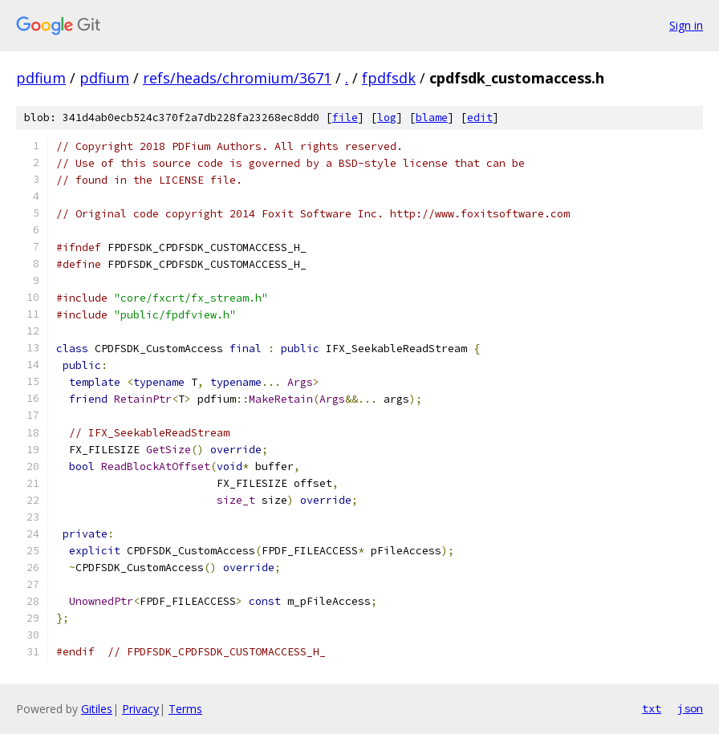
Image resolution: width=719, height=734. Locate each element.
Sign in (686, 25)
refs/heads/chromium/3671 (237, 77)
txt (651, 708)
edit (480, 117)
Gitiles (96, 708)
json (690, 708)
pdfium (41, 77)
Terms (185, 708)
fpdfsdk (389, 77)
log (386, 117)
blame (432, 117)
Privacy (140, 708)
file (345, 117)
